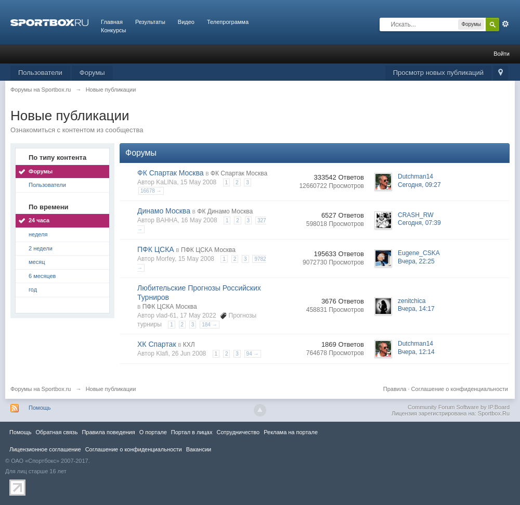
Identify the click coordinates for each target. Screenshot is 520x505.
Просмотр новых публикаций (438, 73)
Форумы (92, 73)
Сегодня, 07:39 (419, 222)
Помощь (40, 408)
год (33, 289)
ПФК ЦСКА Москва (208, 250)
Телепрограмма (228, 22)
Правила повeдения (108, 432)
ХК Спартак (156, 344)
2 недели (41, 248)
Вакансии (198, 449)
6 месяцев (42, 276)
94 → (252, 354)
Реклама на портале (291, 432)
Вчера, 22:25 (416, 261)
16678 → (151, 191)
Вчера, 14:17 (416, 308)
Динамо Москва (163, 211)
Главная (112, 22)
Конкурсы (113, 30)
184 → (209, 324)
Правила (395, 389)
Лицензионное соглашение (45, 449)
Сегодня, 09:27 (419, 184)
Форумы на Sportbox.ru (40, 389)
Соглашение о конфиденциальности (459, 389)
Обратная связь (56, 432)
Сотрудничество (237, 432)
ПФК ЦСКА (155, 249)
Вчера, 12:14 (416, 352)
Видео (186, 22)
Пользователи (40, 73)
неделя (38, 234)
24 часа (39, 220)
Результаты (150, 22)
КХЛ (189, 344)
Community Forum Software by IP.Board (459, 407)
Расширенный (505, 24)
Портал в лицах (192, 432)
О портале (153, 432)
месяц (37, 262)
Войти (501, 54)
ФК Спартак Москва (170, 173)
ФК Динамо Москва (225, 211)
